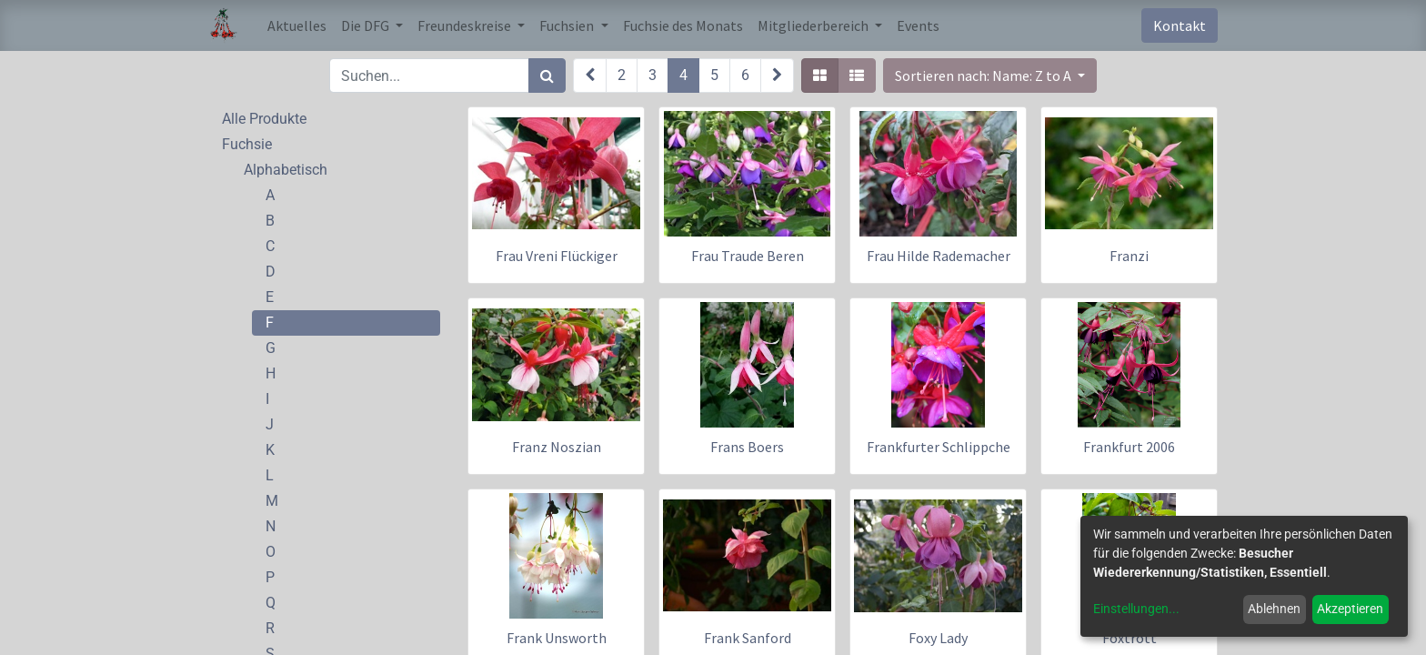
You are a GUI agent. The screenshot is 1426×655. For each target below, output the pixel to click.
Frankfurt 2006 (1129, 447)
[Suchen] (547, 75)
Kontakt (1179, 25)
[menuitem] (297, 25)
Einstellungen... (1136, 608)
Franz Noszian (556, 447)
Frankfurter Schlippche (938, 447)
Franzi (1129, 256)
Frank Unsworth (557, 638)
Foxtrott (1129, 638)
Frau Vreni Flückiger (557, 256)
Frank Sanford (747, 638)
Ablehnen (1274, 608)
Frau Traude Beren (747, 256)
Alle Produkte (264, 118)
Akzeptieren (1350, 608)
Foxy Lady (938, 638)
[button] (990, 75)
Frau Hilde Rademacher (938, 256)
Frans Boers (747, 447)
